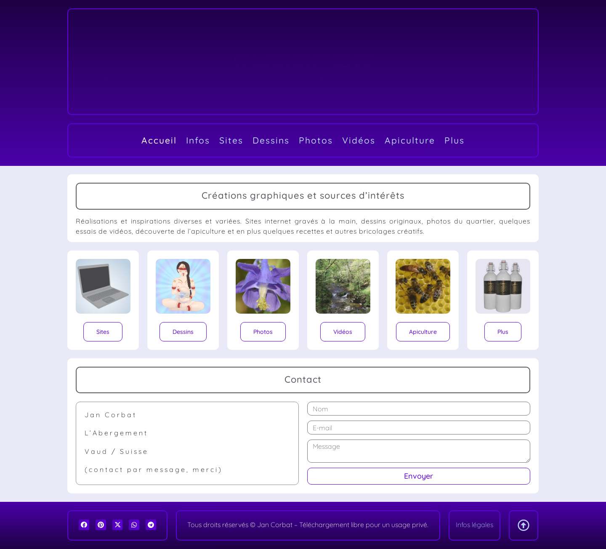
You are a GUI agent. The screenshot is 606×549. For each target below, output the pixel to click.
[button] (84, 525)
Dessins (271, 140)
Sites (231, 140)
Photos (316, 140)
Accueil (159, 140)
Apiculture (410, 140)
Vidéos (358, 140)
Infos (198, 140)
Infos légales (474, 524)
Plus (454, 140)
